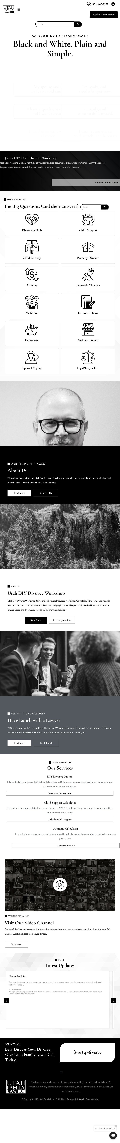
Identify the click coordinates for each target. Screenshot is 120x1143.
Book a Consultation (104, 14)
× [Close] (115, 1126)
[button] (32, 9)
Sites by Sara (84, 1105)
